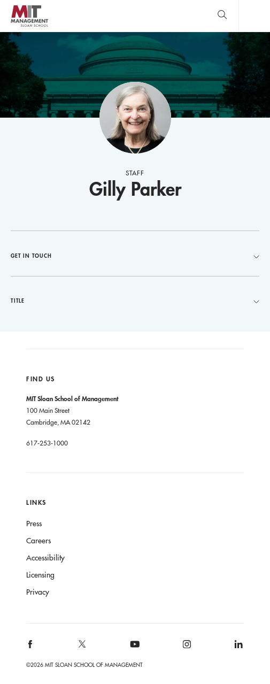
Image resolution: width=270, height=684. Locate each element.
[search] (222, 16)
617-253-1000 (47, 443)
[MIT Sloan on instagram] (186, 648)
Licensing (40, 575)
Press (34, 523)
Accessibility (45, 558)
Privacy (37, 592)
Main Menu (254, 16)
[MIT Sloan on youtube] (133, 649)
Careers (38, 540)
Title (135, 300)
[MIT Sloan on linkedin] (238, 648)
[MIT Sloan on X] (82, 647)
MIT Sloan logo (29, 26)
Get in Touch (135, 255)
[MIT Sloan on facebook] (31, 648)
